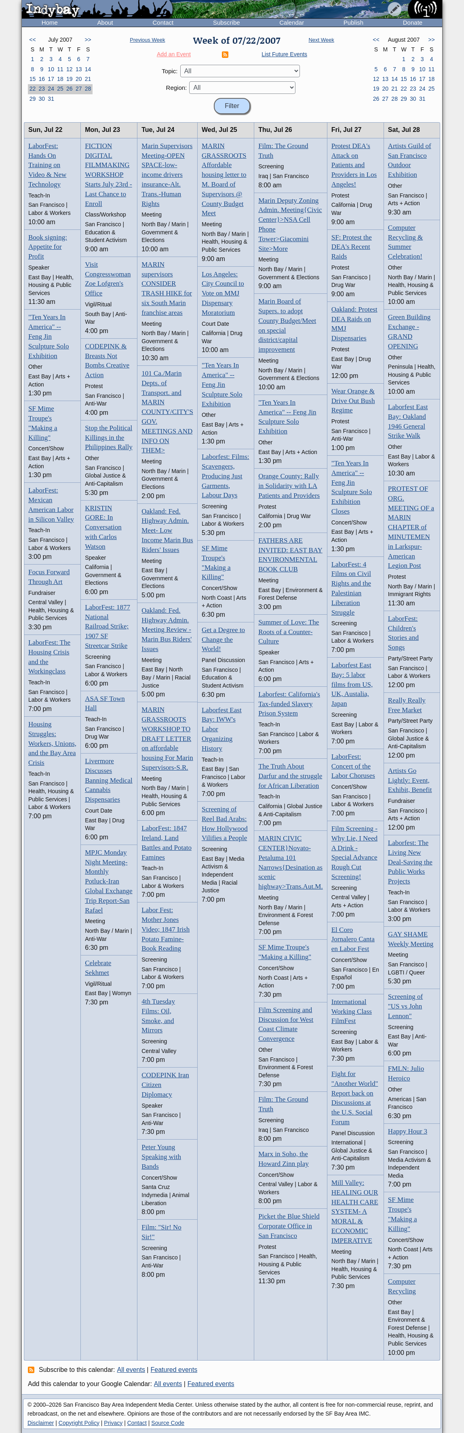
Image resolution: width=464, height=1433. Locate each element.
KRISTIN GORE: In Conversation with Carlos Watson (103, 527)
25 (60, 88)
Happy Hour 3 (407, 1131)
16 (41, 79)
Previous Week (147, 40)
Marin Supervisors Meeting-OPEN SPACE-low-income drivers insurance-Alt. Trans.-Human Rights (166, 175)
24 (51, 88)
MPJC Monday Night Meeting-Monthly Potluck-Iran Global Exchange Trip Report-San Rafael (109, 881)
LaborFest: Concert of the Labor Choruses (353, 766)
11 (60, 69)
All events (131, 1369)
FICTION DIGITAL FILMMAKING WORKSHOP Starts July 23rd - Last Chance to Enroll (108, 175)
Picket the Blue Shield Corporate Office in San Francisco (289, 1226)
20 (79, 79)
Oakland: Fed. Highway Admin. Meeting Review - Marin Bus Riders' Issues (166, 630)
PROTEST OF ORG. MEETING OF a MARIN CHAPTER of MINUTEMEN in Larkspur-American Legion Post (411, 527)
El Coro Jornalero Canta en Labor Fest (353, 939)
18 (60, 79)
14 (88, 69)
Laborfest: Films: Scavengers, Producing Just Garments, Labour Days (225, 476)
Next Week (321, 40)
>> (87, 39)
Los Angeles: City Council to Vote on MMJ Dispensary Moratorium (223, 293)
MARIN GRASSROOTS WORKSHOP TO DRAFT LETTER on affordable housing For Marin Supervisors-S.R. (167, 738)
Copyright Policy (79, 1423)
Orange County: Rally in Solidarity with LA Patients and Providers (289, 485)
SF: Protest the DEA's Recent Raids (351, 247)
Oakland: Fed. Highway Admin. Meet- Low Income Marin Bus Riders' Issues (167, 530)
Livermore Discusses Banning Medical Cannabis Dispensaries (109, 780)
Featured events (174, 1369)
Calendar (291, 22)
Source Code (167, 1423)
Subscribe (226, 22)
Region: (176, 87)
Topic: (169, 71)
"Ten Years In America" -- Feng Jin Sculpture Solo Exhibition (48, 336)
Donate (412, 22)
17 (51, 79)
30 (41, 99)
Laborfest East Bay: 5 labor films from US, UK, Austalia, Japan (352, 684)
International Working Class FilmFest (351, 1011)
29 (33, 99)
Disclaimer (40, 1423)
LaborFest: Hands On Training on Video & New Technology (47, 165)
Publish (353, 22)
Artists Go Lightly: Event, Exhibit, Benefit (410, 780)
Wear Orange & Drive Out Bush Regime (353, 400)
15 (33, 79)
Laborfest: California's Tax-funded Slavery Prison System (289, 704)
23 (41, 88)
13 (79, 69)
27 (79, 88)
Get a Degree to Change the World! (223, 639)
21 (88, 79)
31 (51, 99)
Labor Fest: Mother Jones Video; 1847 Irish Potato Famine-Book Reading (165, 929)
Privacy (113, 1423)
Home (50, 22)
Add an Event (174, 54)
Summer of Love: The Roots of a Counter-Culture (288, 631)
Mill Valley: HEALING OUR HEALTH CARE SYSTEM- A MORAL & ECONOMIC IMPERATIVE (354, 1211)
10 (51, 69)
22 (33, 88)
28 (88, 88)
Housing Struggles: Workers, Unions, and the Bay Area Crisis (52, 743)
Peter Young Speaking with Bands (161, 1156)
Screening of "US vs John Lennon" (405, 1006)
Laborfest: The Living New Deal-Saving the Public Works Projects (410, 862)
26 (69, 88)
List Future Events (284, 54)
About (105, 22)
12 (69, 69)
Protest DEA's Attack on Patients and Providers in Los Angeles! (354, 165)
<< (32, 39)
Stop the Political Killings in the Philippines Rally (109, 437)
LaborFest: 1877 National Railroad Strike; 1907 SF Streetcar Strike (107, 626)
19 (69, 79)
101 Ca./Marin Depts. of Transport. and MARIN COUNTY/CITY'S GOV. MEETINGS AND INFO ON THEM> (167, 411)
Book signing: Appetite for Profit (47, 247)
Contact (162, 22)
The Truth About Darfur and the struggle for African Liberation (290, 776)
